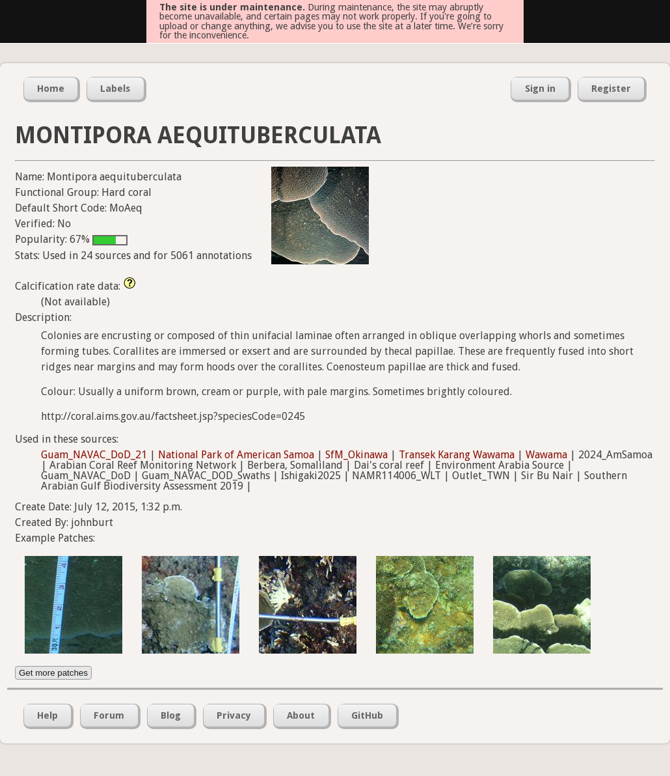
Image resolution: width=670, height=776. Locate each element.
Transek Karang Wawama (457, 455)
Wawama (546, 455)
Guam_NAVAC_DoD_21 (94, 455)
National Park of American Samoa (236, 455)
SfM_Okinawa (356, 455)
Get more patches (53, 673)
